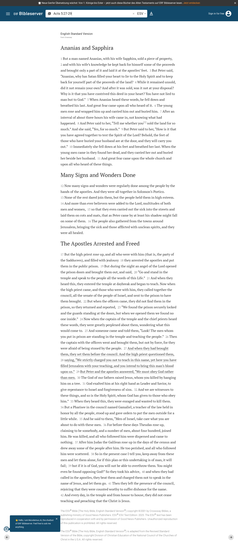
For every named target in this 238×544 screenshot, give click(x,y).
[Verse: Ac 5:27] (197, 26)
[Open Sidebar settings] (228, 33)
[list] (206, 126)
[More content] (205, 72)
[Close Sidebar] (171, 285)
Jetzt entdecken (191, 3)
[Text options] (151, 13)
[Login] (228, 13)
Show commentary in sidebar (198, 112)
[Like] (178, 33)
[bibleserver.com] (28, 14)
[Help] (233, 33)
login (211, 50)
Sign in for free (216, 13)
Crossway (34, 37)
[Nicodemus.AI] (7, 529)
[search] (92, 13)
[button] (235, 3)
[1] (110, 122)
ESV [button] (142, 13)
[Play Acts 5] (206, 176)
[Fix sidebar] (171, 24)
